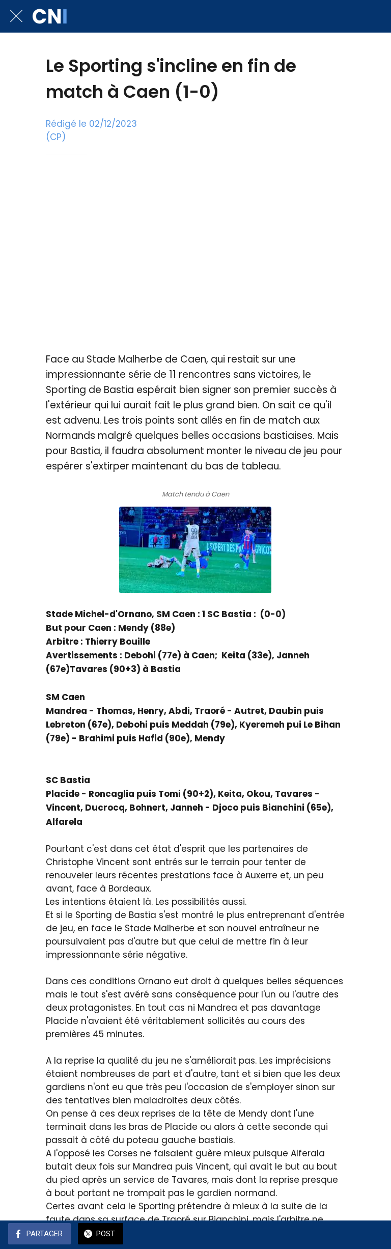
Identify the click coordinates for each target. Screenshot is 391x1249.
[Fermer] (16, 16)
